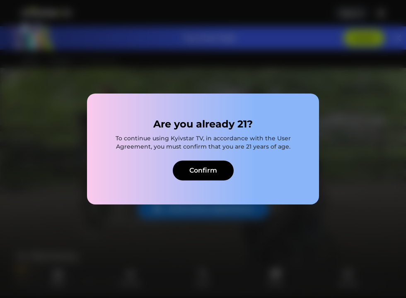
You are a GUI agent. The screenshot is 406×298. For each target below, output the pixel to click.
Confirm (203, 170)
